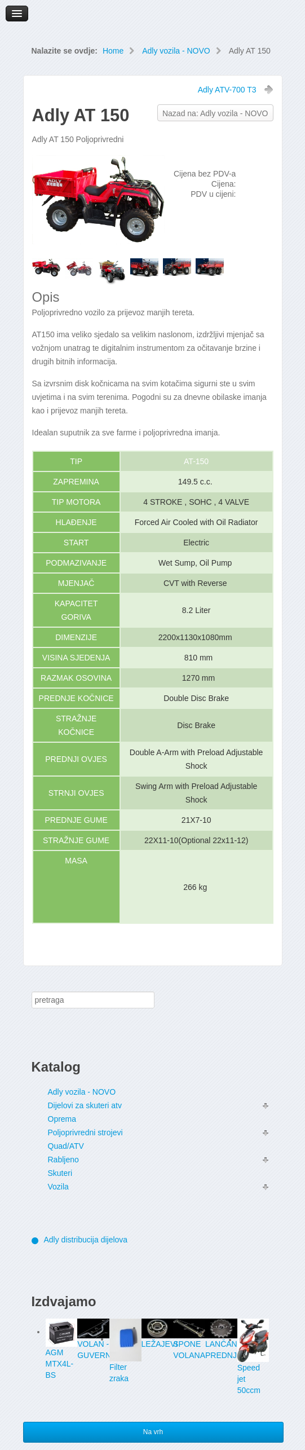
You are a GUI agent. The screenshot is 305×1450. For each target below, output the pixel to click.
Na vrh (153, 1432)
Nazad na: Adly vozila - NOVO (215, 113)
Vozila (58, 1186)
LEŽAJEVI (160, 1343)
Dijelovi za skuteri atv (85, 1105)
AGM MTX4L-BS (60, 1364)
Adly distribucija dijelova (86, 1239)
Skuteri (60, 1173)
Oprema (62, 1118)
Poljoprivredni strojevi (85, 1132)
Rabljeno (63, 1159)
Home (113, 50)
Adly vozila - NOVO (176, 50)
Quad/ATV (66, 1146)
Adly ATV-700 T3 (227, 89)
